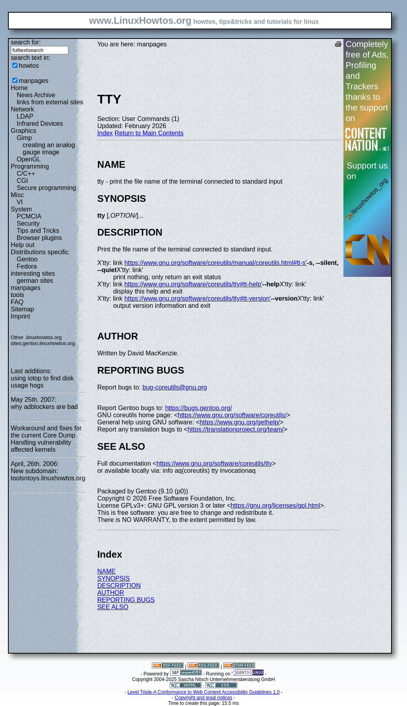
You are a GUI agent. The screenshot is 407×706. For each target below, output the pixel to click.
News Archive (36, 95)
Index (105, 133)
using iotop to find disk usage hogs (42, 382)
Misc (17, 195)
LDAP (25, 116)
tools (17, 295)
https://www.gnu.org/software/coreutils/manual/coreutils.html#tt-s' (215, 262)
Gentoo (27, 259)
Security (28, 223)
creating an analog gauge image (49, 148)
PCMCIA (29, 216)
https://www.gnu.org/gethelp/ (240, 422)
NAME (106, 571)
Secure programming (46, 187)
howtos (29, 65)
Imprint (20, 316)
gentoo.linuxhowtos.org (49, 343)
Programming (30, 166)
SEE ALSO (112, 607)
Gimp (24, 137)
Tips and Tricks (38, 230)
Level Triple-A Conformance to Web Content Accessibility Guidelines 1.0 (204, 692)
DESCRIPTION (119, 585)
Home (19, 87)
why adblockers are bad (44, 406)
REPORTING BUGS (126, 600)
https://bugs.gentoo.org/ (198, 408)
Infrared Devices (40, 123)
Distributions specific (40, 252)
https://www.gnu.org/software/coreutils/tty (214, 463)
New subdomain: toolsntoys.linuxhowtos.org (48, 475)
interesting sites (33, 273)
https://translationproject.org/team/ (236, 429)
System (21, 209)
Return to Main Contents (148, 133)
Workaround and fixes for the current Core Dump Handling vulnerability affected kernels (46, 439)
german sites (35, 280)
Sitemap (22, 309)
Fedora (27, 266)
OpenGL (29, 159)
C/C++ (26, 173)
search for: (26, 42)
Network (22, 109)
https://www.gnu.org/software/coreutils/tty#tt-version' (197, 298)
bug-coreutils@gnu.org (175, 387)
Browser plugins (39, 237)
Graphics (23, 130)
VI (20, 202)
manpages (33, 80)
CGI (22, 180)
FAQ (17, 302)
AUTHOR (110, 592)
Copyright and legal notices (204, 697)
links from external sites (50, 102)
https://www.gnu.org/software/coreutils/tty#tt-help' (193, 284)
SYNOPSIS (113, 578)
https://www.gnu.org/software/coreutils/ (232, 415)
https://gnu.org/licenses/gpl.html (275, 505)
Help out (23, 245)
